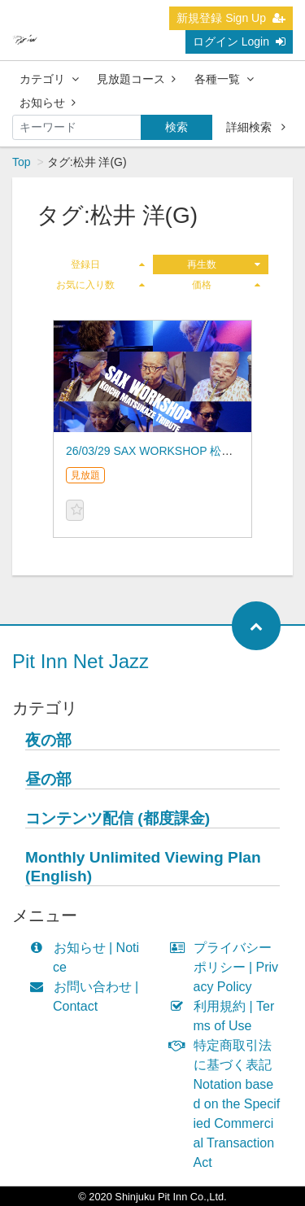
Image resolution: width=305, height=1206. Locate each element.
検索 (176, 126)
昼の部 (48, 779)
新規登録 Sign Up (230, 17)
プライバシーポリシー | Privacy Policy (228, 967)
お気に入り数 (100, 285)
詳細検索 (255, 126)
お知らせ (48, 102)
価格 (226, 285)
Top (21, 161)
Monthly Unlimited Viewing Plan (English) (143, 867)
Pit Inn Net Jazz (80, 661)
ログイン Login (239, 41)
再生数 (223, 264)
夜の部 (48, 740)
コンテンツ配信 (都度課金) (117, 818)
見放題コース (136, 78)
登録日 (107, 264)
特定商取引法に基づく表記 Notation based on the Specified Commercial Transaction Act (229, 1103)
